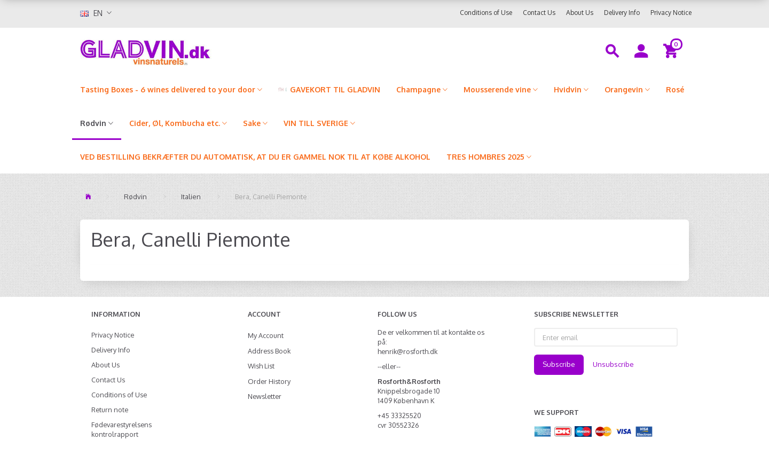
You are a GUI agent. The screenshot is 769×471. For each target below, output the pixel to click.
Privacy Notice (671, 13)
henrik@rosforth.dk (407, 351)
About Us (579, 13)
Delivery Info (622, 13)
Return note (109, 409)
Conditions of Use (486, 13)
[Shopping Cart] (672, 50)
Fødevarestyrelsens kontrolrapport (121, 429)
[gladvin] (189, 50)
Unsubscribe (613, 364)
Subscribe (559, 364)
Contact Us (539, 13)
